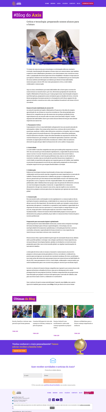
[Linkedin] (61, 399)
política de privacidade (52, 385)
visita (65, 282)
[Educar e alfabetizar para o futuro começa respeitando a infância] (84, 311)
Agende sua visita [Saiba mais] (19, 351)
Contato (72, 3)
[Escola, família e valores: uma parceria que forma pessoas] (22, 311)
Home (47, 3)
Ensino (53, 3)
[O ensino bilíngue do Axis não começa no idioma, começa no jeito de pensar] (42, 311)
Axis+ (59, 3)
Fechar (52, 407)
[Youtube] (57, 399)
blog (51, 284)
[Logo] (16, 3)
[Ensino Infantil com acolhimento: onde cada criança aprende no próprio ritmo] (63, 311)
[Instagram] (49, 399)
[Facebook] (53, 399)
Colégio (65, 3)
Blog (78, 3)
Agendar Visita (88, 3)
